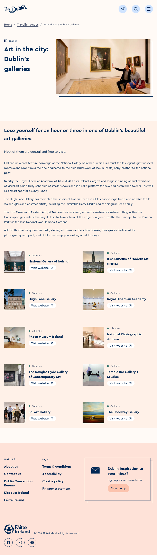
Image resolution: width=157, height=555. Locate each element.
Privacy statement (56, 488)
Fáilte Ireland (14, 500)
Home (8, 24)
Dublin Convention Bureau (18, 483)
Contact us (12, 474)
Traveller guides (27, 24)
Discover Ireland (16, 493)
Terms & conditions (56, 466)
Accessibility (52, 474)
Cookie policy (53, 481)
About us (11, 466)
